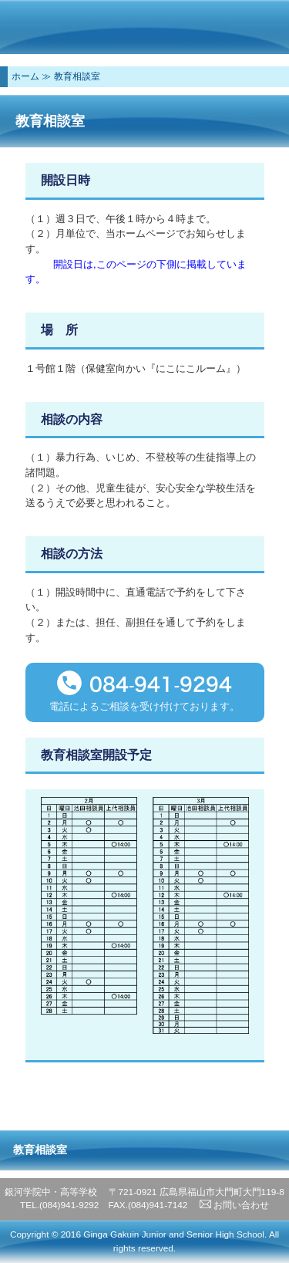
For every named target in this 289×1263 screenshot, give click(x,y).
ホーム (25, 76)
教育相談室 (77, 76)
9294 (206, 684)
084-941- (134, 684)
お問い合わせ (234, 1205)
